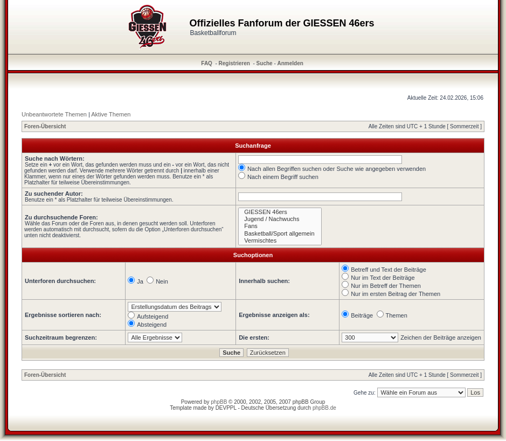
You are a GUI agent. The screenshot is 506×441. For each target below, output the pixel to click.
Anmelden (290, 63)
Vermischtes (279, 240)
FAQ (206, 63)
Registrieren (234, 63)
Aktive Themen (110, 114)
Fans (279, 226)
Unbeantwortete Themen (54, 114)
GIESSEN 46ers (279, 212)
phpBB (219, 402)
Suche (265, 63)
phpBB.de (324, 408)
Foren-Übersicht (45, 126)
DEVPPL (226, 408)
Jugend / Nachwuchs (279, 219)
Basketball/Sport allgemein (279, 233)
